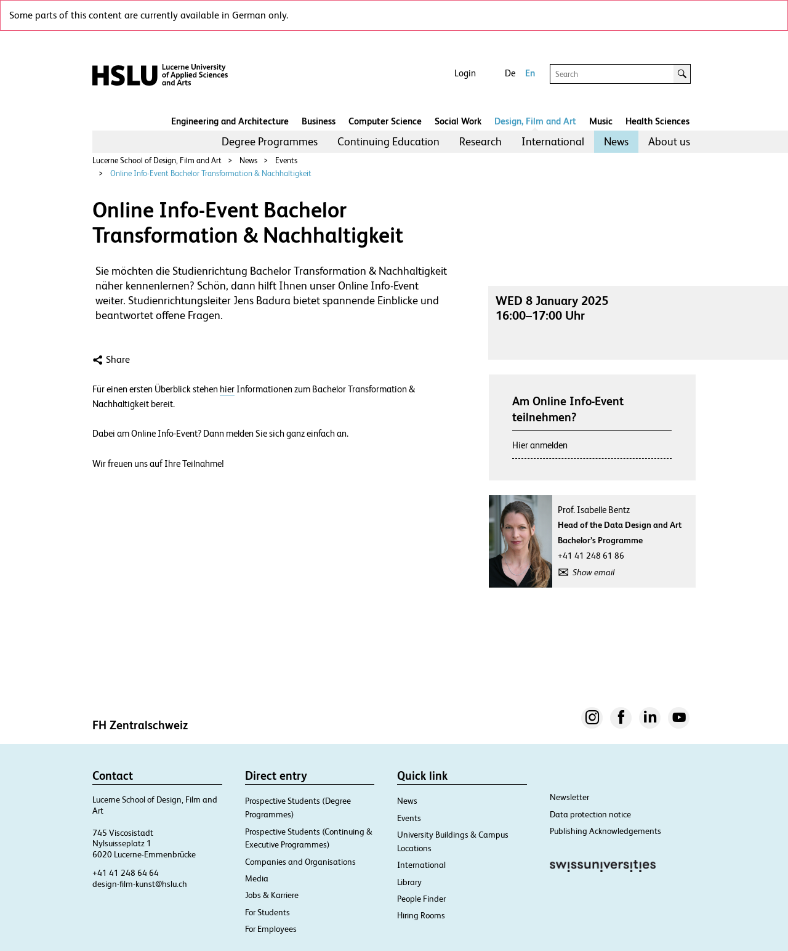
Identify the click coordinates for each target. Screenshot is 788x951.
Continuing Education (388, 141)
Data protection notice (590, 814)
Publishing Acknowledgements (605, 831)
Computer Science (385, 121)
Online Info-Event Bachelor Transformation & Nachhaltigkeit (211, 173)
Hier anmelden (540, 445)
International (552, 141)
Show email (593, 572)
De (510, 73)
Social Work (458, 121)
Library (409, 882)
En (530, 73)
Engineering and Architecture (230, 121)
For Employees (271, 929)
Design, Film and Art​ (535, 121)
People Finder (421, 899)
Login (465, 73)
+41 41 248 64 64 (125, 873)
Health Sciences (657, 121)
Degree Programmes (270, 141)
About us (669, 141)
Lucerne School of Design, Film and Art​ (157, 160)
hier (227, 389)
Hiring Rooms (421, 915)
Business (319, 121)
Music (601, 121)
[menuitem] (270, 142)
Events (286, 160)
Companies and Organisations (300, 862)
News (616, 141)
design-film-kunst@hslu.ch (139, 884)
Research (480, 141)
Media (256, 878)
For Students (267, 912)
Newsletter (569, 797)
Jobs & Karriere (272, 895)
